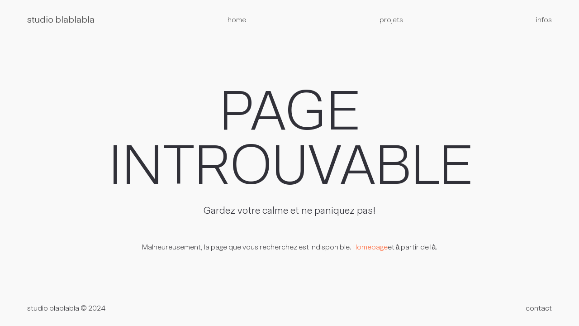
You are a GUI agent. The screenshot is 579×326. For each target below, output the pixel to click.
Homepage (370, 247)
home (237, 20)
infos (544, 20)
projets (391, 20)
